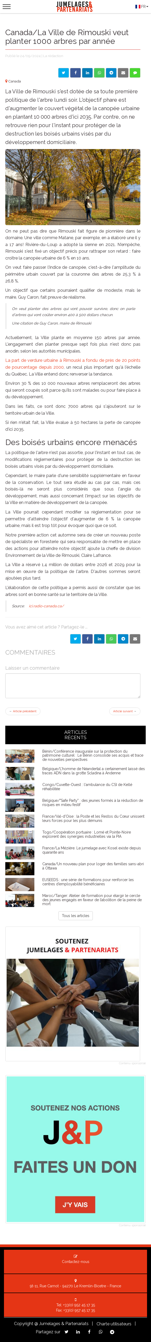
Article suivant (124, 711)
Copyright (23, 1323)
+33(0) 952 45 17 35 (79, 1305)
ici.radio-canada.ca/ (46, 606)
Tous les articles (75, 916)
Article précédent (22, 711)
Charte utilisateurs (114, 1323)
